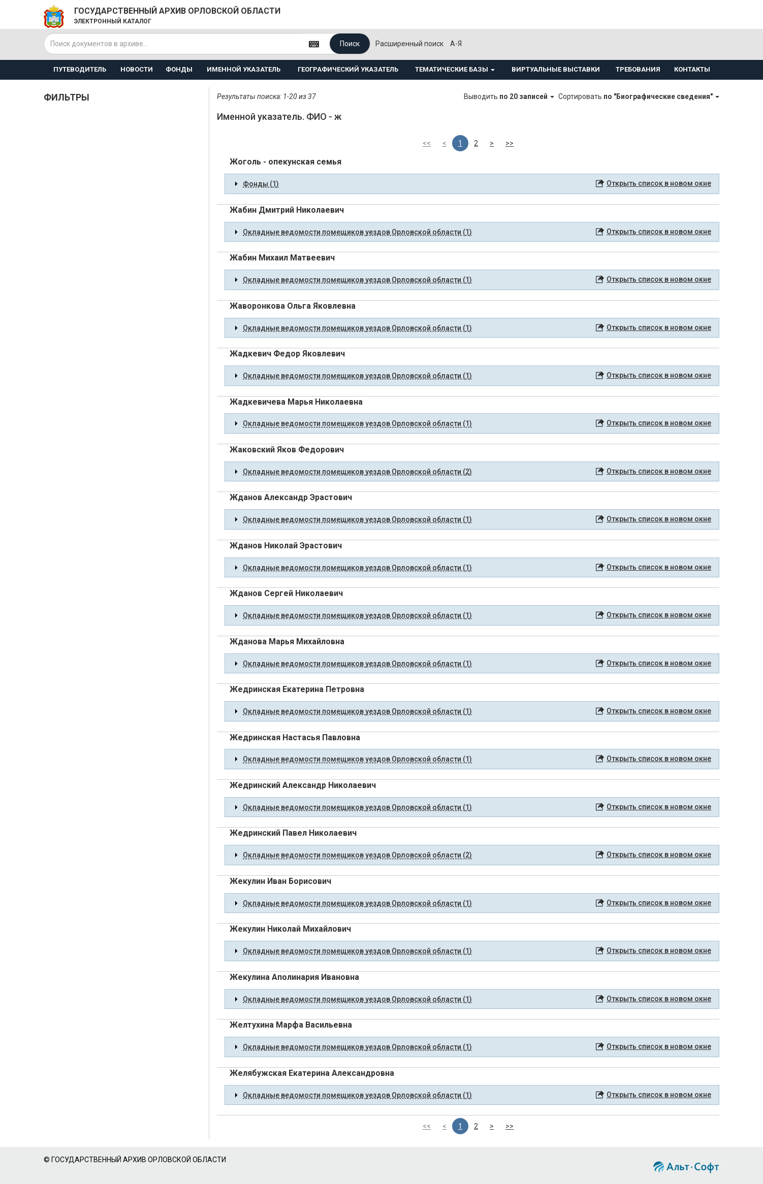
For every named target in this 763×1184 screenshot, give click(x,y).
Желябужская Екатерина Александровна (312, 1073)
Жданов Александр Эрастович (291, 497)
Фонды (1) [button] (261, 184)
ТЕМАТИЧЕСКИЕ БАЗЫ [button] (455, 69)
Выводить (510, 96)
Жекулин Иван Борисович (280, 881)
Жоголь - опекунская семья (285, 162)
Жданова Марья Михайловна (287, 641)
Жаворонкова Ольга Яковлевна (293, 306)
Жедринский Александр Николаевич (303, 785)
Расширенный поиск (409, 44)
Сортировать (638, 96)
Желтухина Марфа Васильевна (291, 1025)
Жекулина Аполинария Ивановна (294, 977)
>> (509, 143)
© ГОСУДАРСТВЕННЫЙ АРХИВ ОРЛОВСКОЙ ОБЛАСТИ (135, 1160)
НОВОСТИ (136, 69)
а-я (456, 44)
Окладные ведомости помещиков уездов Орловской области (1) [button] (357, 232)
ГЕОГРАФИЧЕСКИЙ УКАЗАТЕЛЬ (348, 69)
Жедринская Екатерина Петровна (297, 689)
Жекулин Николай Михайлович (290, 929)
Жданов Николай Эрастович (286, 545)
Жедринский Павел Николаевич (293, 833)
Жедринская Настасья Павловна (295, 737)
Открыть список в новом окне (659, 183)
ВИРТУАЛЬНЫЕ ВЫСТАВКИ (556, 69)
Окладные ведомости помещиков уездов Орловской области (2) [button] (357, 472)
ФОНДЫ (179, 69)
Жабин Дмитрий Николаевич (287, 210)
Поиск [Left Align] (350, 44)
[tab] (472, 183)
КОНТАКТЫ (692, 69)
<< (427, 143)
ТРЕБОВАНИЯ (638, 69)
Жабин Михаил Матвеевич (282, 257)
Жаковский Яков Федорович (287, 449)
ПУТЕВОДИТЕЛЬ (79, 69)
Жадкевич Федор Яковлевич (287, 353)
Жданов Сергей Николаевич (286, 593)
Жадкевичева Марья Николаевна (296, 402)
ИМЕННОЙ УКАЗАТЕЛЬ (243, 69)
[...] (171, 44)
